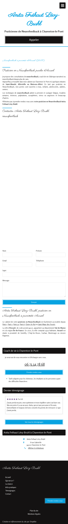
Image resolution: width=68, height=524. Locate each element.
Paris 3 (10, 324)
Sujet (4, 270)
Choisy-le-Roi (30, 324)
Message (5, 280)
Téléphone (40, 261)
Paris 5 (4, 324)
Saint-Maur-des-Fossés (46, 324)
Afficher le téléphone (36, 448)
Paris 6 (22, 324)
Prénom (39, 251)
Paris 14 (16, 324)
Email (4, 261)
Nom (4, 251)
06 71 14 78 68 (35, 364)
